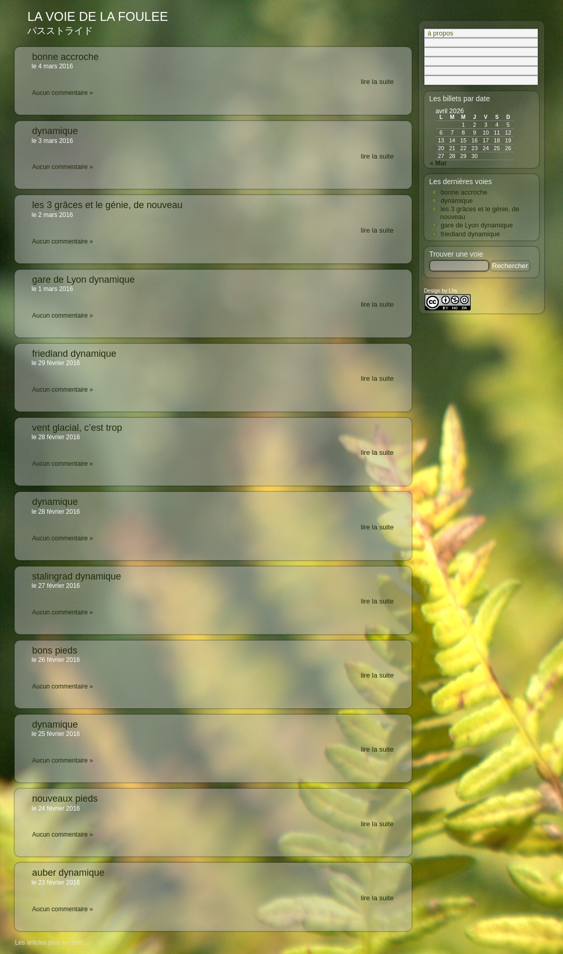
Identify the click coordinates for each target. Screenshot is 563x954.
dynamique (55, 131)
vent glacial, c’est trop (77, 427)
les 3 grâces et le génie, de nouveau (107, 205)
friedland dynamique (74, 353)
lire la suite (377, 82)
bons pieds (55, 650)
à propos (440, 33)
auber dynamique (68, 872)
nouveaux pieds (65, 798)
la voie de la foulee (98, 16)
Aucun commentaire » (62, 92)
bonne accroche (65, 57)
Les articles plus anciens (49, 942)
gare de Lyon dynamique (83, 279)
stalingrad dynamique (77, 576)
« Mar (438, 163)
